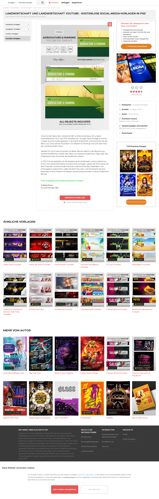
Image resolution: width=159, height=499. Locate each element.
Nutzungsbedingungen (90, 442)
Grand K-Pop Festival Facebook (141, 374)
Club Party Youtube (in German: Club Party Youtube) (12, 311)
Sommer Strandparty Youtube (90, 265)
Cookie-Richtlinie (87, 451)
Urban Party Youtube (12, 264)
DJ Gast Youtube (113, 264)
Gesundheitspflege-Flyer (13, 373)
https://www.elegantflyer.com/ (87, 474)
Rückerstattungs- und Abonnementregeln (110, 435)
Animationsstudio (41, 3)
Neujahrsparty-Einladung (39, 418)
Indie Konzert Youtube (64, 264)
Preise (125, 434)
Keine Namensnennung (75, 202)
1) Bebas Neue (47, 185)
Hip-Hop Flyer (35, 373)
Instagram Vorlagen (13, 29)
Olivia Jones (133, 114)
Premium (126, 3)
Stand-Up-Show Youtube (39, 264)
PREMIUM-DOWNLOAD (75, 198)
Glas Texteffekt (61, 418)
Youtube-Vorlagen (140, 105)
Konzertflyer (86, 418)
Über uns (105, 446)
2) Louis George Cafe (49, 188)
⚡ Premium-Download (136, 46)
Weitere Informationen (128, 121)
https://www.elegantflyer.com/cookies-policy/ (88, 477)
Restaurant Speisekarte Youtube (142, 310)
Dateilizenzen (86, 437)
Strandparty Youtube (141, 264)
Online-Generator (129, 439)
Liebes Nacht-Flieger (89, 373)
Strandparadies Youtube (91, 309)
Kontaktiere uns (108, 442)
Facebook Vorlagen (13, 24)
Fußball (109, 418)
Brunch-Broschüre (140, 418)
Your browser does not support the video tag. (136, 68)
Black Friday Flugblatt (64, 373)
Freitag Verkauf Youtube (116, 309)
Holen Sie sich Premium (136, 202)
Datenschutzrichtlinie (89, 446)
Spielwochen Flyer (11, 418)
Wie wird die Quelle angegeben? (133, 128)
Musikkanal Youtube (63, 309)
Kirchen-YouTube (36, 309)
